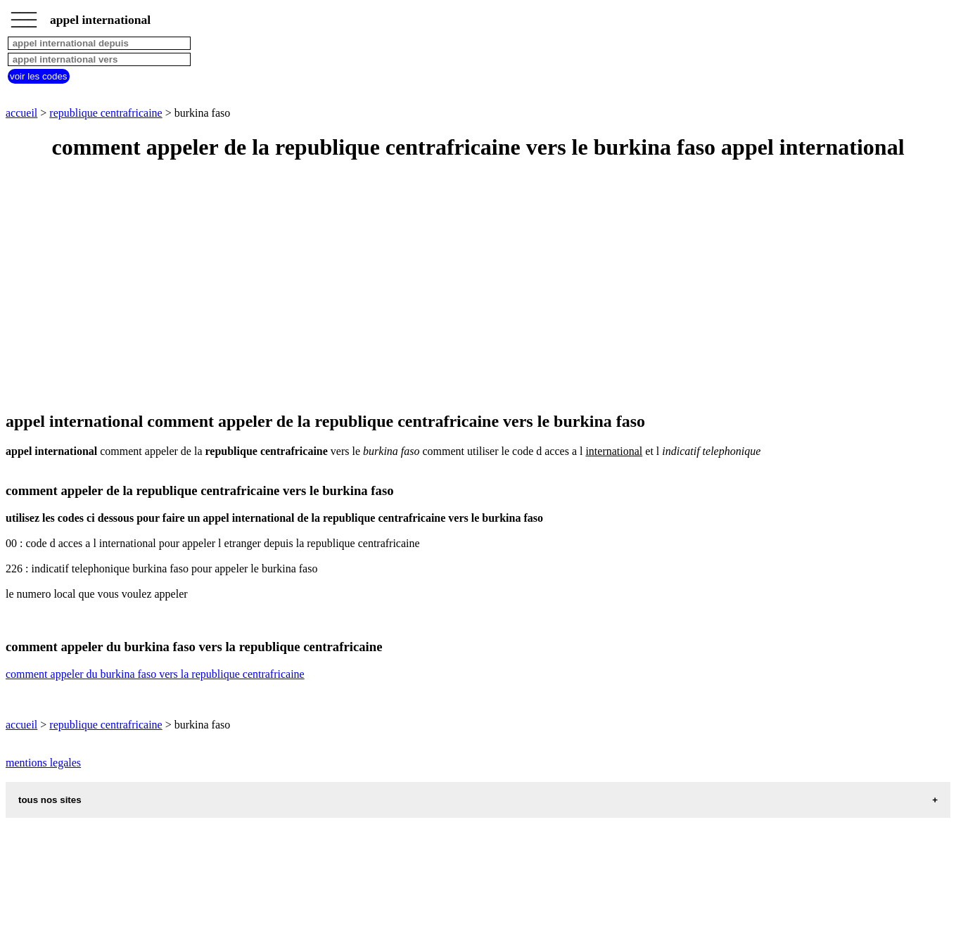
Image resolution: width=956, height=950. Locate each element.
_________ (24, 15)
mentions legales (43, 763)
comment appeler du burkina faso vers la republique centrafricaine (155, 674)
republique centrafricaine (105, 113)
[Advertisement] (428, 286)
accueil (21, 113)
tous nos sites (50, 800)
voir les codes (39, 76)
